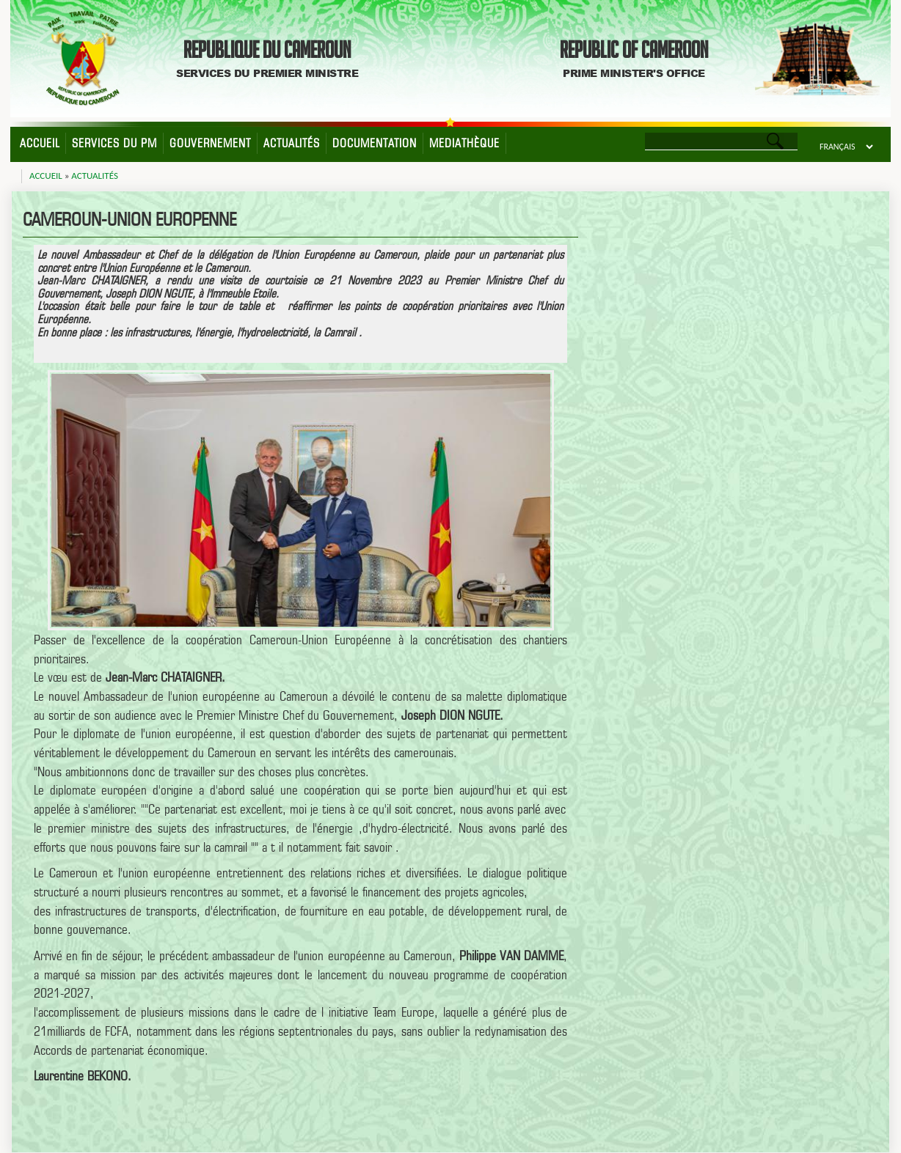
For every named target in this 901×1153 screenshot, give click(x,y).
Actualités (291, 143)
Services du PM (114, 143)
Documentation (374, 143)
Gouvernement (210, 143)
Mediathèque (464, 143)
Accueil (39, 143)
